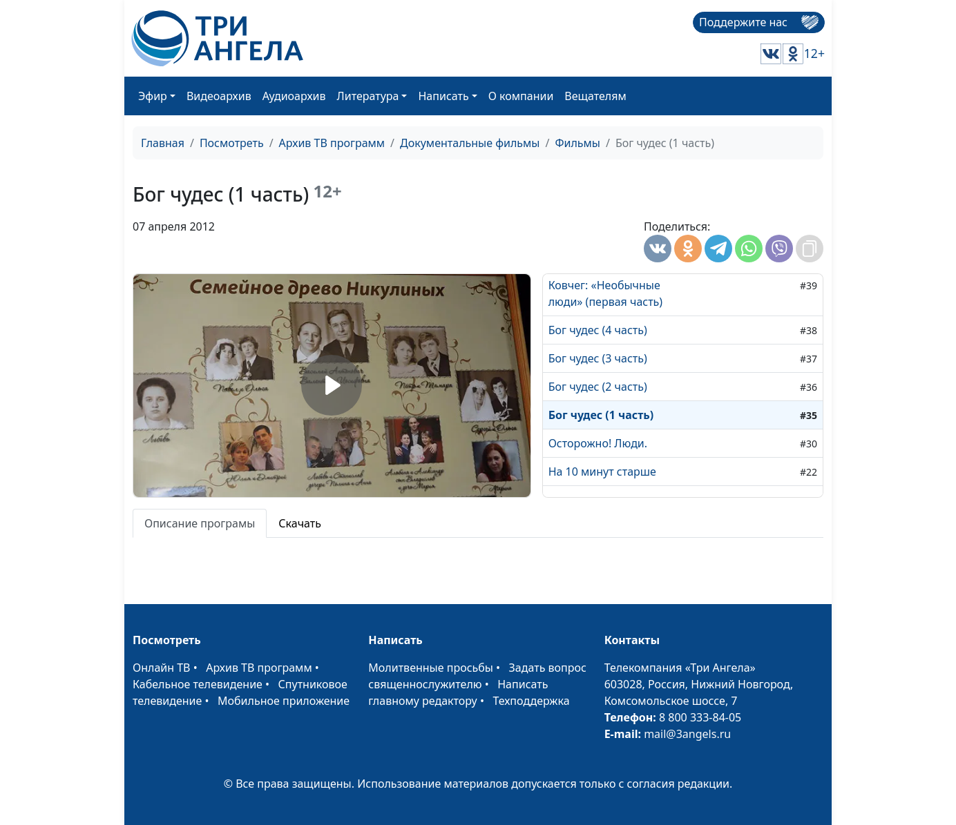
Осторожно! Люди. (597, 443)
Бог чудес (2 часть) (597, 386)
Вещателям (595, 96)
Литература (368, 96)
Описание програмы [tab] (199, 523)
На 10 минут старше (602, 471)
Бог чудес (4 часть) (597, 330)
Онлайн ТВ (162, 667)
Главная (162, 143)
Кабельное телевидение (197, 684)
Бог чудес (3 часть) (597, 358)
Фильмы (577, 143)
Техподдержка (531, 700)
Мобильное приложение (284, 700)
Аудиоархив (294, 96)
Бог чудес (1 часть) (601, 415)
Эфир (152, 96)
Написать (443, 96)
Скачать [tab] (299, 523)
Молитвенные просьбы (430, 667)
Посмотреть (232, 143)
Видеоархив (219, 96)
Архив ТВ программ (332, 143)
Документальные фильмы (469, 143)
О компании (521, 96)
